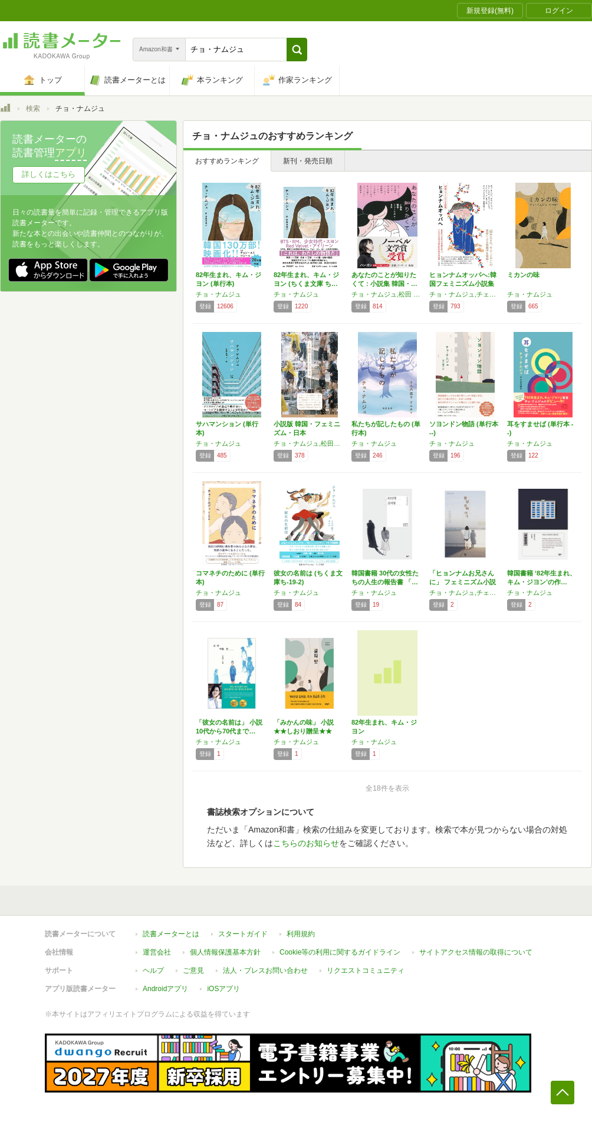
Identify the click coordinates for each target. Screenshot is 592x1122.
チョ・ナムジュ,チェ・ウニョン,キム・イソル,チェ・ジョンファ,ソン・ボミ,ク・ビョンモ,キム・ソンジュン (465, 294)
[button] (297, 49)
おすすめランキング (227, 161)
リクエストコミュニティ (365, 970)
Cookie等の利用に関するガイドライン (339, 952)
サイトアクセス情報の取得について (475, 952)
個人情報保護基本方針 (225, 952)
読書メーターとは (171, 933)
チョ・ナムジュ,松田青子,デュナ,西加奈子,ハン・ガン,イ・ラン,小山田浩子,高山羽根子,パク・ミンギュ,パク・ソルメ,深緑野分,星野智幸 (310, 443)
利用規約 (301, 933)
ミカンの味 (523, 274)
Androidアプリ (165, 988)
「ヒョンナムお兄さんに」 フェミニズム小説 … (462, 582)
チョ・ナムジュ (218, 294)
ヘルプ (153, 970)
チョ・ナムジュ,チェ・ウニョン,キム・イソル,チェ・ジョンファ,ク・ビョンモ (465, 592)
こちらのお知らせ (306, 843)
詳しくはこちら (48, 174)
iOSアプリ (223, 988)
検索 (33, 108)
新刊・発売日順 (308, 161)
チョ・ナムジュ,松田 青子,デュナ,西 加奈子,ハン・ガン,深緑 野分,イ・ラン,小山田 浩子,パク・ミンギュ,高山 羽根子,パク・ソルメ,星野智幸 (387, 294)
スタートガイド (243, 933)
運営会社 (157, 952)
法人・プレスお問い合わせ (265, 970)
